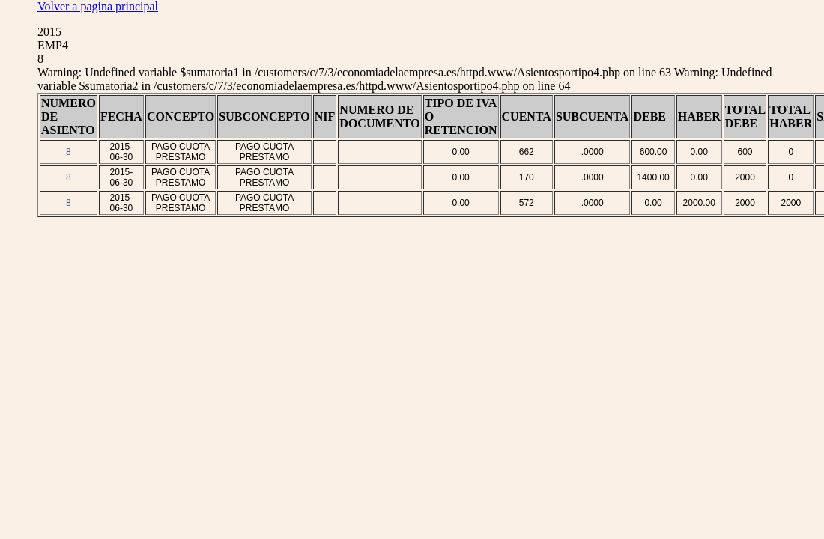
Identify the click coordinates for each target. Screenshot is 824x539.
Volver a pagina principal (97, 6)
